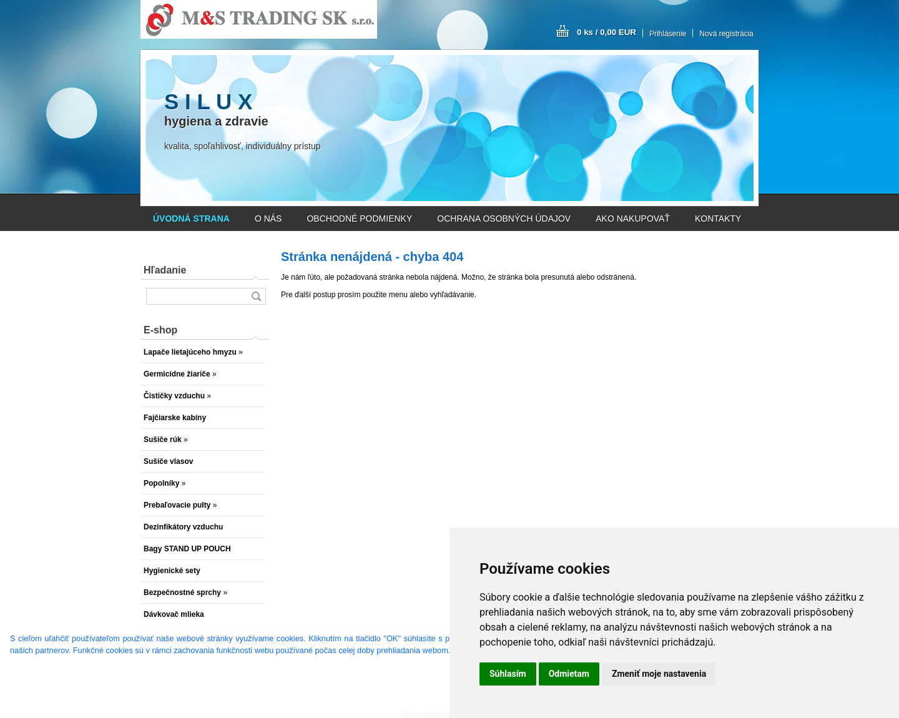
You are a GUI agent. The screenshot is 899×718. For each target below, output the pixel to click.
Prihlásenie (667, 33)
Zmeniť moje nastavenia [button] (659, 674)
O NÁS (268, 219)
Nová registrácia (726, 33)
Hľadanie (165, 270)
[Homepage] (191, 218)
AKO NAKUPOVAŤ (633, 219)
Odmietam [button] (569, 674)
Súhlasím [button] (507, 674)
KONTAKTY (718, 219)
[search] (256, 296)
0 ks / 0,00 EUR (606, 32)
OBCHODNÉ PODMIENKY (359, 219)
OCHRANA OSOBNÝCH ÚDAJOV (504, 219)
